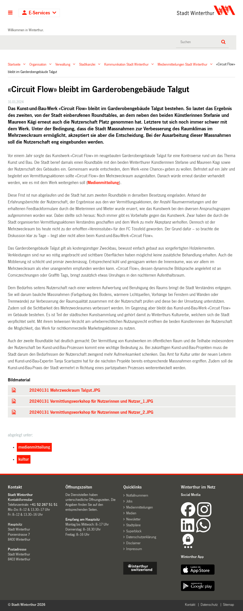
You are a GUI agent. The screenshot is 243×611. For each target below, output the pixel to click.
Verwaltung (62, 64)
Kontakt (190, 605)
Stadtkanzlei (87, 64)
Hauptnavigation (10, 13)
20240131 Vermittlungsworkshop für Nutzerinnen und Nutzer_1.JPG (91, 401)
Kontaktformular (20, 500)
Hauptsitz (15, 524)
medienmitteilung (34, 447)
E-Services (39, 13)
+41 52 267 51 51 (44, 505)
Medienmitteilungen (139, 507)
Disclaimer (133, 543)
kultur (23, 459)
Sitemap (228, 605)
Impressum (134, 549)
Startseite (14, 64)
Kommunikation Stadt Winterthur (126, 64)
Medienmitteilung (103, 182)
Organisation (37, 64)
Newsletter (133, 519)
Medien (131, 513)
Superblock (133, 531)
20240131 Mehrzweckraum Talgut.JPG (64, 390)
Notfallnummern (137, 495)
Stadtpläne (133, 525)
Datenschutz (209, 605)
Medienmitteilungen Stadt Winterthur (182, 64)
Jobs (129, 501)
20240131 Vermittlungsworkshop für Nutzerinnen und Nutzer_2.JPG (91, 412)
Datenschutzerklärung (141, 537)
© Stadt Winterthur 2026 (26, 605)
